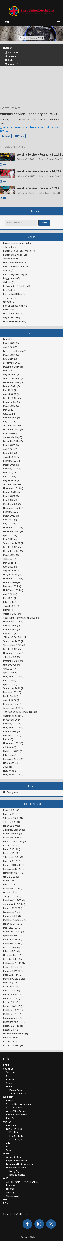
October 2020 (10, 503)
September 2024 (11, 719)
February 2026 (10, 460)
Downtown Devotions (16, 1114)
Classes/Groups (13, 1196)
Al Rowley (8, 297)
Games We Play (11, 437)
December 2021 (11, 531)
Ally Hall (7, 246)
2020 (6, 766)
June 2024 (8, 433)
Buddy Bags (14, 1171)
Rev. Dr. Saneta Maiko (14, 305)
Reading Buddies (17, 1174)
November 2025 (11, 652)
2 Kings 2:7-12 (10, 896)
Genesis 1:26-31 (11, 758)
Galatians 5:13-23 (12, 904)
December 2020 (11, 382)
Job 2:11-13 (9, 876)
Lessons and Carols (13, 350)
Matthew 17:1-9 (11, 943)
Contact (10, 1086)
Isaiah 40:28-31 (11, 923)
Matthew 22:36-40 (13, 837)
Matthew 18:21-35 (13, 1010)
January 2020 (10, 492)
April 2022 (8, 535)
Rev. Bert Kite (10, 289)
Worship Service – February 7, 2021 (39, 188)
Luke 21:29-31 (10, 1037)
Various (6, 270)
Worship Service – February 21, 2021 (40, 154)
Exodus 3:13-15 (11, 1025)
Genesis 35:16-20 (12, 868)
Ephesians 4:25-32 (12, 1021)
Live (5, 1199)
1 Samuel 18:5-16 (12, 829)
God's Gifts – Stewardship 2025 (19, 617)
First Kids (13, 1132)
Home (6, 1065)
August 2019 (9, 480)
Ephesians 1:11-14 (12, 935)
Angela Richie (10, 317)
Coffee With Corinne (16, 1111)
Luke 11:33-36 (10, 998)
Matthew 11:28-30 (13, 919)
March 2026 (9, 464)
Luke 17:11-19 (10, 813)
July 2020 (8, 680)
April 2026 (8, 668)
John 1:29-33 (10, 990)
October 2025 (10, 649)
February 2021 (10, 511)
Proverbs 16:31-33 (12, 841)
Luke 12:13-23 (10, 860)
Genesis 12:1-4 (11, 959)
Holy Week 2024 (11, 590)
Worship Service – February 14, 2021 (40, 171)
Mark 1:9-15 (9, 809)
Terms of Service (17, 1093)
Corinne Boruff (10, 258)
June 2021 (8, 519)
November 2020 (11, 507)
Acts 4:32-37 (10, 821)
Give (5, 1202)
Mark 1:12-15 (10, 927)
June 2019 (8, 358)
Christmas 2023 (11, 751)
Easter (6, 739)
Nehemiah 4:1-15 (12, 872)
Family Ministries (14, 1128)
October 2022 (10, 547)
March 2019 (9, 354)
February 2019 (10, 468)
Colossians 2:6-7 (11, 911)
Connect (8, 1121)
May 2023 (8, 562)
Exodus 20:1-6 (10, 1002)
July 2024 (8, 601)
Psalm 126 (8, 880)
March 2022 (9, 405)
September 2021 (11, 688)
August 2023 (9, 570)
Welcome (10, 1072)
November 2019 (11, 488)
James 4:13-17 (10, 853)
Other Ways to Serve (16, 1167)
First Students (16, 1135)
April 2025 (8, 448)
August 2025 (9, 456)
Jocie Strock (9, 309)
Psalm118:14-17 (11, 931)
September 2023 (11, 707)
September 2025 (11, 641)
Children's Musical (12, 715)
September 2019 (11, 362)
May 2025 (8, 633)
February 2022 (10, 692)
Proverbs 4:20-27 (12, 994)
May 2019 (8, 472)
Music (8, 1146)
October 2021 (10, 397)
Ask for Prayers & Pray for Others (22, 1181)
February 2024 (10, 586)
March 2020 (9, 496)
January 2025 (10, 629)
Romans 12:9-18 (11, 939)
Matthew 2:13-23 (12, 900)
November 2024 (11, 621)
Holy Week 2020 (11, 676)
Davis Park (11, 1118)
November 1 (9, 762)
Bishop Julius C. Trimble (15, 286)
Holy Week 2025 (11, 727)
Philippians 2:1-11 (12, 962)
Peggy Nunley (10, 278)
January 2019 (10, 731)
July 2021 (8, 523)
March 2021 (9, 515)
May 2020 (8, 370)
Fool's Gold (9, 696)
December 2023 (11, 429)
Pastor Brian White (12, 254)
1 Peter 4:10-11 (11, 857)
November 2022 (11, 743)
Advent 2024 (10, 625)
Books (10, 60)
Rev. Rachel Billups (12, 293)
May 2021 (8, 390)
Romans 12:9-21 (11, 908)
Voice (8, 1150)
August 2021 (9, 394)
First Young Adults (18, 1139)
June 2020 (8, 499)
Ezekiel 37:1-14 (11, 966)
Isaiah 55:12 (9, 986)
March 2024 (9, 343)
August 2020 (9, 374)
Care (5, 1178)
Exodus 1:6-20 (10, 1041)
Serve (6, 1153)
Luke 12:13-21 (10, 849)
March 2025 (9, 445)
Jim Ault (7, 301)
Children (7, 282)
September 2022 (11, 543)
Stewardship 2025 (12, 645)
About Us (8, 1068)
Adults (9, 1143)
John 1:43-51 (10, 951)
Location (11, 63)
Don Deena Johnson (13, 262)
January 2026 (10, 664)
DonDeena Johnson (13, 321)
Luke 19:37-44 (10, 974)
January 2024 (10, 582)
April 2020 (8, 346)
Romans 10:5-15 (11, 1006)
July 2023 (8, 421)
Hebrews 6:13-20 (12, 892)
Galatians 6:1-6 (11, 1017)
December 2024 (11, 441)
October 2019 (10, 484)
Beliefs (9, 1100)
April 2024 (8, 594)
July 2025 (8, 754)
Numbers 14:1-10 (12, 955)
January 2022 (10, 401)
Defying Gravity (11, 574)
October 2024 (10, 613)
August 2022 (9, 700)
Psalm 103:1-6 (11, 833)
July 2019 (8, 476)
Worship (8, 1097)
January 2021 (10, 386)
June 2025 (8, 452)
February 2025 (10, 723)
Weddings (10, 1192)
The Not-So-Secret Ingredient (18, 711)
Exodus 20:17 (10, 845)
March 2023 (9, 554)
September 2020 (11, 378)
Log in (39, 1237)
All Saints (8, 747)
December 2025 (11, 660)
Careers (9, 1083)
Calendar (10, 1079)
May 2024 (8, 598)
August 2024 (9, 605)
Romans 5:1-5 (10, 915)
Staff (8, 1075)
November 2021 (11, 527)
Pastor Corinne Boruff (14, 242)
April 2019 (8, 672)
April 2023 (8, 558)
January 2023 (10, 417)
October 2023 (10, 425)
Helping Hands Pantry (16, 1160)
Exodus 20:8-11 (11, 1045)
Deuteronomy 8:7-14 (14, 1033)
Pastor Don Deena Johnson (17, 250)
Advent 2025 (10, 656)
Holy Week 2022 (11, 774)
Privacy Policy (15, 1089)
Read (6, 135)
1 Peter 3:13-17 (11, 817)
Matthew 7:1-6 (11, 1013)
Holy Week (8, 770)
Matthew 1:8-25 (11, 888)
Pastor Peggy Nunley (13, 274)
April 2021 (8, 684)
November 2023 (11, 578)
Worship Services (14, 1107)
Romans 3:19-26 (11, 970)
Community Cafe (14, 1157)
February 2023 (10, 703)
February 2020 (10, 735)
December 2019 (11, 366)
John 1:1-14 (9, 884)
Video (19, 135)
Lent (5, 339)
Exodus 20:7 (9, 1029)
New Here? (11, 1125)
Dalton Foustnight (12, 313)
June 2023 (8, 566)
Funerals (10, 1188)
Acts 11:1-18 (10, 947)
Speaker (11, 52)
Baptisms (10, 1185)
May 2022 (8, 409)
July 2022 (8, 413)
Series (10, 56)
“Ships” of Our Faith (13, 637)
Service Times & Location (18, 1104)
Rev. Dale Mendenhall (14, 266)
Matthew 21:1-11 (12, 978)
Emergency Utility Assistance (19, 1164)
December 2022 (11, 550)
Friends (6, 609)
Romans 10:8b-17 (12, 864)
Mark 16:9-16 (10, 982)
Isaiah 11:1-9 (10, 825)
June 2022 (8, 539)
